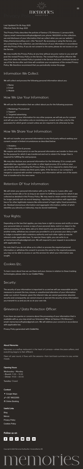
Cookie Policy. (38, 274)
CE (42, 449)
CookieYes (34, 329)
